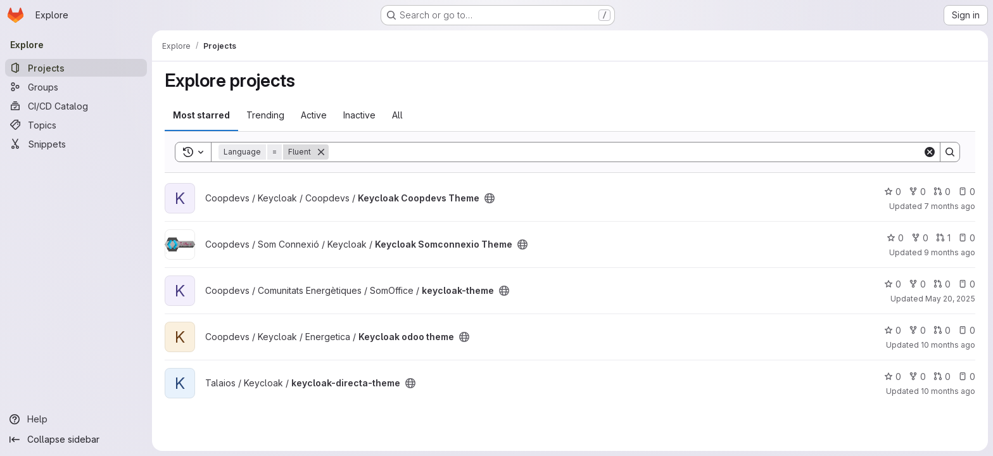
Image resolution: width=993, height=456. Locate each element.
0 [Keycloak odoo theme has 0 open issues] (966, 330)
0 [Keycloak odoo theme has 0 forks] (917, 330)
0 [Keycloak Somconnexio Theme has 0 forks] (919, 237)
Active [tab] (314, 115)
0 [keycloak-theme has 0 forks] (917, 284)
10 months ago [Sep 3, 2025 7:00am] (948, 391)
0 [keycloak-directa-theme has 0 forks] (917, 376)
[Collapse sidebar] (76, 439)
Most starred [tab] (201, 115)
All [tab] (397, 115)
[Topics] (76, 125)
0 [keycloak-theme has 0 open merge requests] (942, 284)
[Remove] (321, 152)
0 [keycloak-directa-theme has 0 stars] (892, 376)
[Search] (625, 152)
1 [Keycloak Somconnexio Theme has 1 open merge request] (943, 237)
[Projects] (76, 68)
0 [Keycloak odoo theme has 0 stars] (892, 330)
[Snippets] (76, 144)
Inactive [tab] (359, 115)
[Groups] (76, 87)
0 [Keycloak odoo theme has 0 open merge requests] (942, 330)
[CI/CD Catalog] (76, 106)
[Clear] (929, 152)
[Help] (76, 419)
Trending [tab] (265, 115)
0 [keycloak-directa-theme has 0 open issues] (966, 376)
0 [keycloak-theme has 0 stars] (892, 284)
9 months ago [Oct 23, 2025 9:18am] (949, 252)
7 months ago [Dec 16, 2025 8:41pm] (949, 206)
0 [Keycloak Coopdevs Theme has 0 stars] (892, 191)
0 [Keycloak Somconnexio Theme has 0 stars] (895, 237)
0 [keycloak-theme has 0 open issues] (966, 284)
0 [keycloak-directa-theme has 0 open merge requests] (942, 376)
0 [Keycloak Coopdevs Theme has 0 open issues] (966, 191)
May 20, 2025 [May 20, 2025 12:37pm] (950, 298)
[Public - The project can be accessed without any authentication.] (489, 198)
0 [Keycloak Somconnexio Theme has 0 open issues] (966, 237)
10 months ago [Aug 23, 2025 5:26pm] (948, 345)
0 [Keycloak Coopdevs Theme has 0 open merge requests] (942, 191)
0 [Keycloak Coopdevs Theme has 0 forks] (917, 191)
